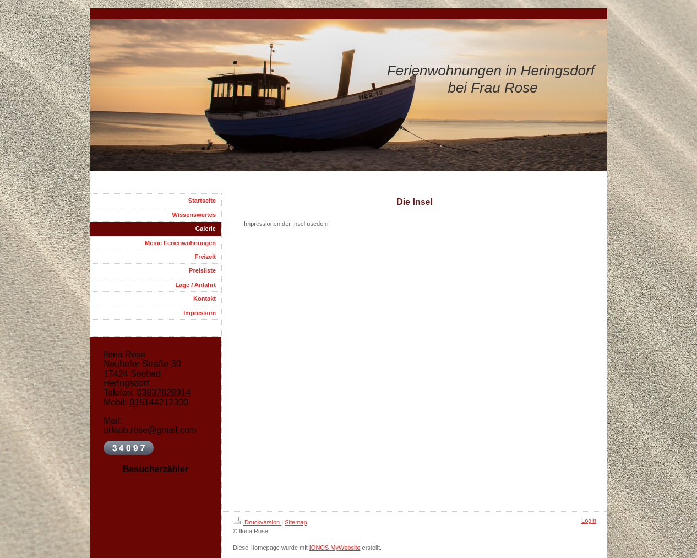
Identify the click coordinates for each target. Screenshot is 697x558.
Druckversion (257, 522)
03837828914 (163, 392)
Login (588, 520)
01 (134, 402)
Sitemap (296, 522)
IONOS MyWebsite (335, 547)
